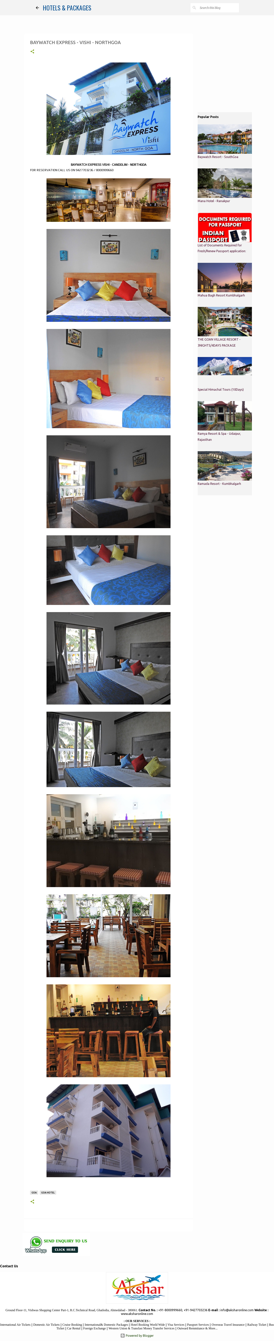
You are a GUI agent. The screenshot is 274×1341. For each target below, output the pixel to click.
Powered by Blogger (137, 1335)
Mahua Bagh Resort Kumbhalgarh (221, 295)
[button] (32, 52)
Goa (34, 1192)
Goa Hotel (48, 1192)
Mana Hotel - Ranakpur (214, 201)
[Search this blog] (218, 7)
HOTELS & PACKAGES (67, 7)
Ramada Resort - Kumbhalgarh (219, 483)
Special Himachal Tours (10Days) (221, 389)
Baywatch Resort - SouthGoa (218, 157)
